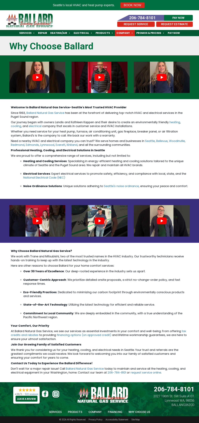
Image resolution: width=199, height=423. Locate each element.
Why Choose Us (139, 412)
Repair (42, 33)
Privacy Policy (95, 419)
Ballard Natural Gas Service (45, 113)
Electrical (83, 33)
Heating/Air (60, 33)
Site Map (135, 419)
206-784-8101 (117, 372)
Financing (115, 412)
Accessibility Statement (117, 419)
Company (124, 33)
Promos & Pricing (150, 33)
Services (27, 33)
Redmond (17, 145)
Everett (60, 145)
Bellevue (162, 141)
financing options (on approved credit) (84, 335)
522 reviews (31, 394)
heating (174, 122)
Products (104, 33)
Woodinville (177, 141)
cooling (16, 126)
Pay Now (174, 33)
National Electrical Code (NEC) (44, 177)
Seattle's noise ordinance (121, 186)
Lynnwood (47, 145)
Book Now (132, 5)
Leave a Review (26, 399)
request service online (146, 372)
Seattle (150, 141)
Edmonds (32, 145)
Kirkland (72, 145)
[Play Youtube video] (37, 77)
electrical (35, 126)
